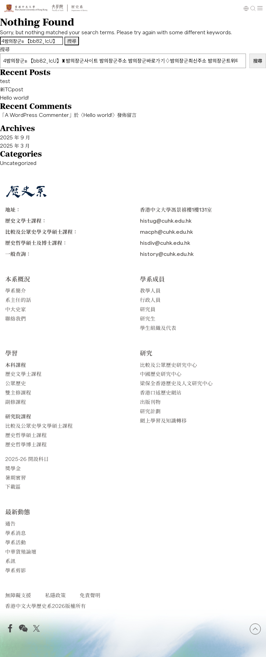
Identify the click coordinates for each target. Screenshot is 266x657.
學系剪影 (15, 570)
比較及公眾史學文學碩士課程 (39, 425)
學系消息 (15, 532)
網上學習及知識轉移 (163, 420)
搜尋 (5, 49)
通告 (10, 523)
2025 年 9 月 (15, 137)
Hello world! (14, 97)
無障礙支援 (18, 595)
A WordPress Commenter (37, 115)
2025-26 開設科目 (27, 458)
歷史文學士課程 (23, 373)
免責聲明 (90, 595)
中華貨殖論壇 (20, 551)
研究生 (148, 318)
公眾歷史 (15, 383)
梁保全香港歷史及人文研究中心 (176, 383)
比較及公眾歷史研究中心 (168, 364)
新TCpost (11, 89)
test (5, 81)
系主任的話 (18, 299)
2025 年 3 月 (15, 145)
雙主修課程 (18, 392)
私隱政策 (55, 595)
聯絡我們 (15, 318)
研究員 (148, 309)
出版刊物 (150, 401)
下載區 (13, 486)
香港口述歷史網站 (160, 392)
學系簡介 (15, 290)
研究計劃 (150, 411)
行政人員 (150, 299)
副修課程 (15, 401)
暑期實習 (15, 477)
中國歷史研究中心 (160, 373)
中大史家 (15, 309)
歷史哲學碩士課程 (26, 435)
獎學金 (13, 468)
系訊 (10, 560)
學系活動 (15, 542)
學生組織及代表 (158, 327)
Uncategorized (18, 163)
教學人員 (150, 290)
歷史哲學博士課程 (26, 444)
